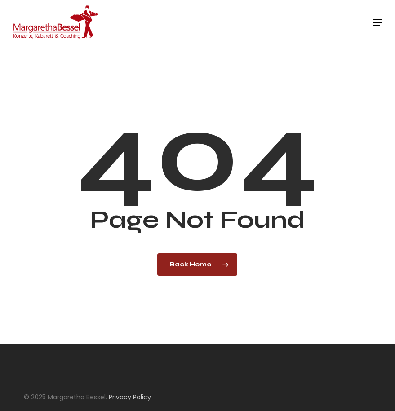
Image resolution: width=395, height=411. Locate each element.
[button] (377, 22)
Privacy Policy (130, 397)
